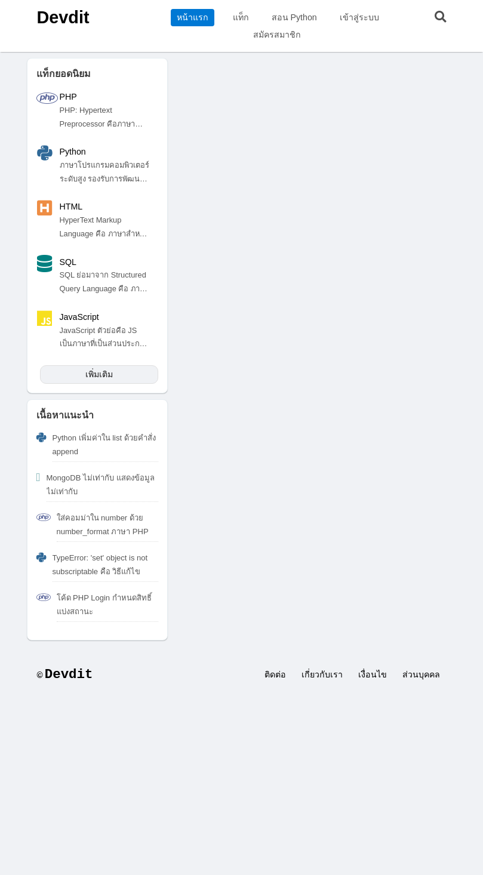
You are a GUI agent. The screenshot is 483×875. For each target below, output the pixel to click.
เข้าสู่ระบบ (359, 17)
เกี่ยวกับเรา (322, 674)
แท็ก (241, 17)
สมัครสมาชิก (277, 34)
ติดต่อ (275, 674)
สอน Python (294, 17)
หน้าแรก (192, 17)
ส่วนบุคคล (421, 674)
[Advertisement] (241, 785)
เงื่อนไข (372, 674)
